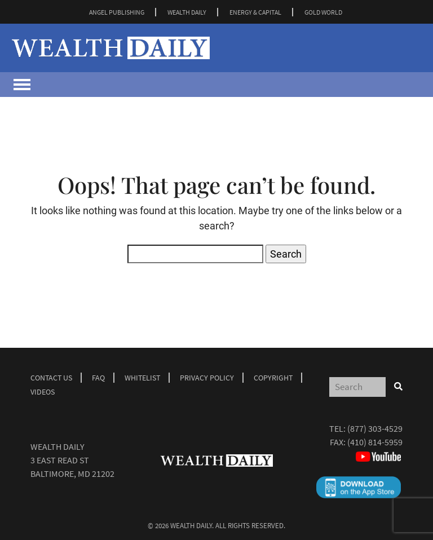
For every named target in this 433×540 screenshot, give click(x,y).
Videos (42, 392)
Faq (98, 378)
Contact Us (51, 378)
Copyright (273, 378)
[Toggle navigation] (22, 84)
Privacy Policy (207, 378)
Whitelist (142, 378)
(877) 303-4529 (375, 428)
